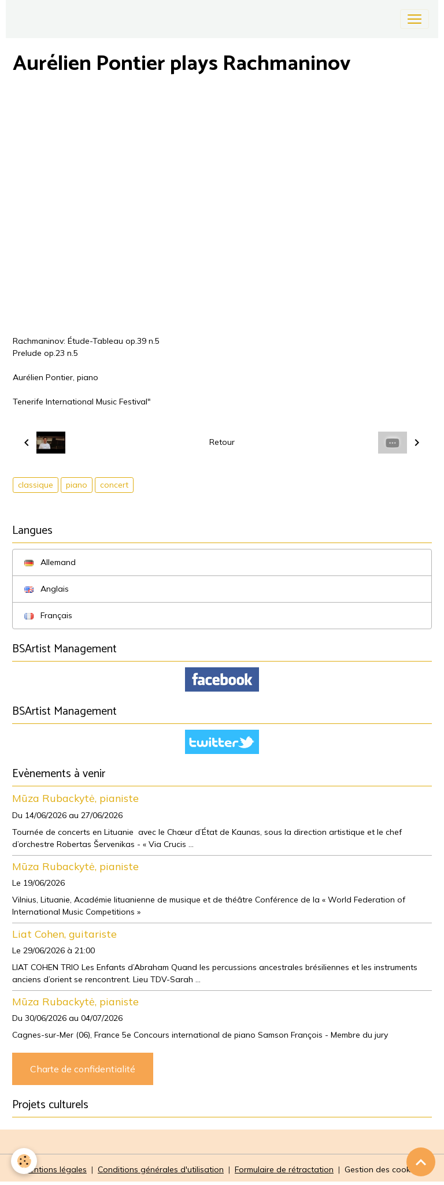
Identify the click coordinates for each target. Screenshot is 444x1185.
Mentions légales (55, 1169)
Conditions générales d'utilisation (161, 1169)
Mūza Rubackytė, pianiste (75, 798)
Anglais (46, 589)
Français (48, 615)
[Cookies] (25, 1161)
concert (114, 485)
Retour (222, 442)
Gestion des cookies (383, 1169)
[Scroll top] (420, 1161)
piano (76, 485)
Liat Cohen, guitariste (64, 933)
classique (35, 485)
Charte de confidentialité (82, 1069)
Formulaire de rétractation (284, 1169)
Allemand (50, 562)
